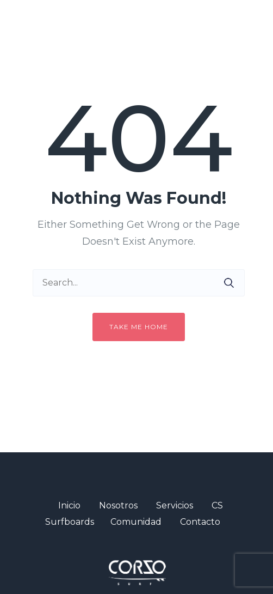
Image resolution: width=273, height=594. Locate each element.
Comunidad (136, 522)
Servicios (174, 505)
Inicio (69, 505)
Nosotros (118, 505)
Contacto (200, 522)
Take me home (138, 327)
